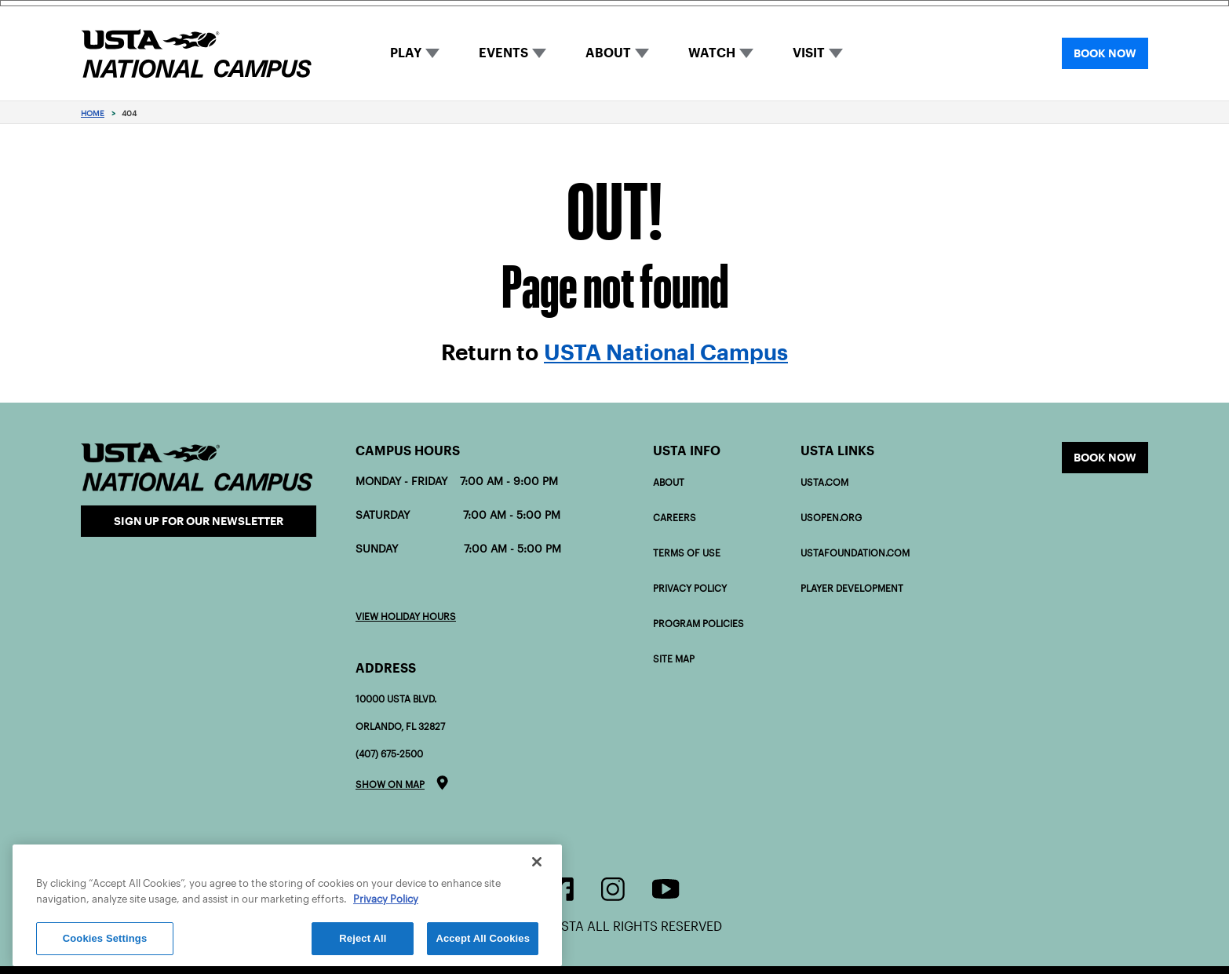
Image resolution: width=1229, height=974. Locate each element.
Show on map (390, 784)
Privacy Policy (690, 588)
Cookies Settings (105, 938)
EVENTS (503, 53)
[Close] (537, 861)
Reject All (362, 938)
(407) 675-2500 (389, 754)
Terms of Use (686, 553)
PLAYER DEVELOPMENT (851, 588)
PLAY (405, 53)
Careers (674, 518)
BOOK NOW (1105, 53)
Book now (1105, 457)
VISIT (809, 53)
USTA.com (824, 482)
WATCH (711, 53)
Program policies (698, 623)
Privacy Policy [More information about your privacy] (385, 899)
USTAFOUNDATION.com (855, 553)
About (668, 482)
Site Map (674, 659)
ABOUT (608, 53)
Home (92, 113)
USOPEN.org (831, 518)
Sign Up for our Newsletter (198, 521)
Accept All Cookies (483, 938)
